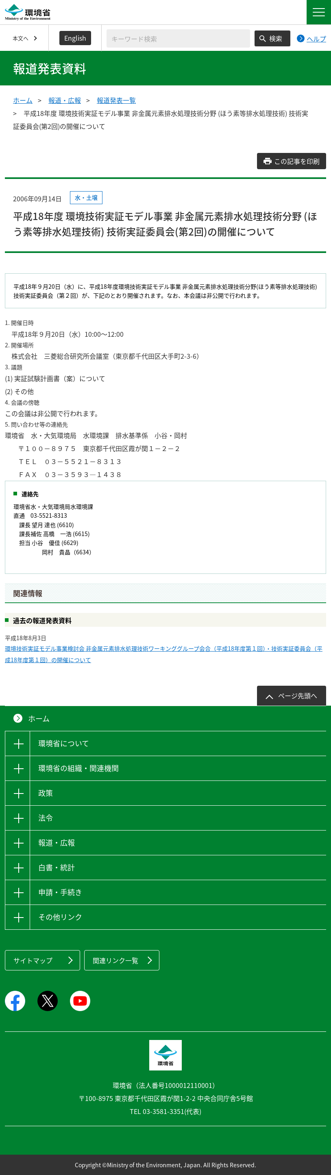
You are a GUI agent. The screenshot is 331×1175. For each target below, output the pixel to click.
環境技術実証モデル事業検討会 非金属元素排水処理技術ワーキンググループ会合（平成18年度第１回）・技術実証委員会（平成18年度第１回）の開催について (163, 654)
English (75, 38)
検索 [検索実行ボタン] (275, 38)
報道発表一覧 (116, 100)
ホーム (23, 100)
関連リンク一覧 (115, 960)
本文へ (20, 38)
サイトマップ (32, 960)
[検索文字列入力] (178, 38)
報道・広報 (64, 100)
